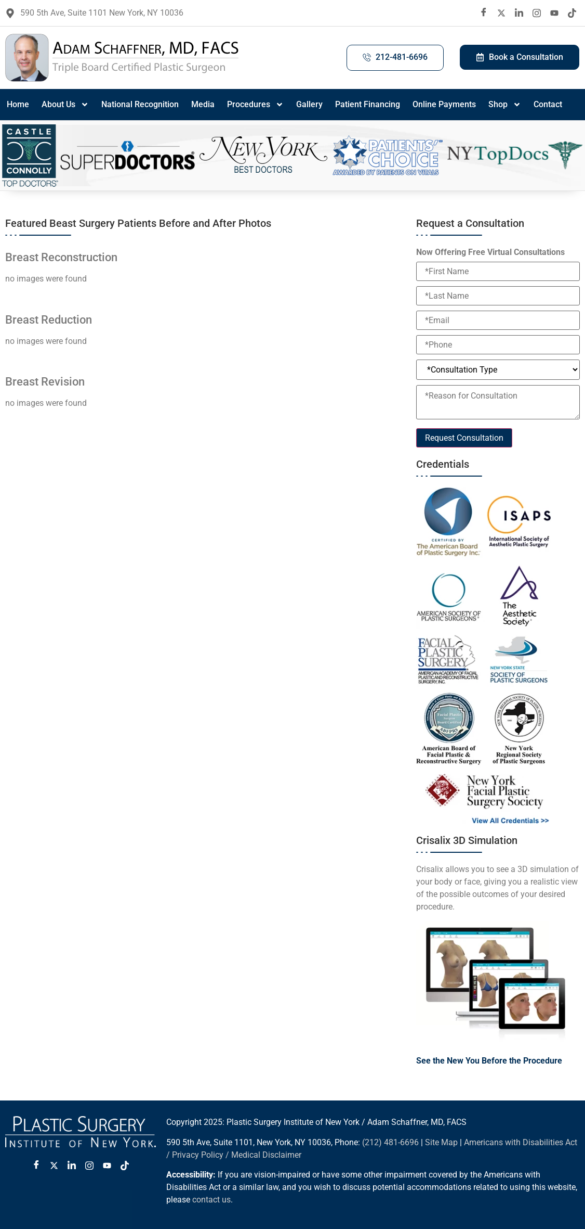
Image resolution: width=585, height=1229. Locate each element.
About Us (65, 104)
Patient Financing (367, 104)
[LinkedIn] (519, 13)
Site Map (441, 1142)
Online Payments (444, 104)
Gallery (309, 104)
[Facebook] (483, 13)
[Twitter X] (54, 1165)
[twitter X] (501, 13)
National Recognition (140, 104)
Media (203, 104)
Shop (504, 104)
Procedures (255, 104)
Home (18, 104)
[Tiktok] (572, 13)
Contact (548, 104)
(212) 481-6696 (390, 1142)
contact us (211, 1200)
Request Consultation (464, 438)
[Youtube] (554, 13)
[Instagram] (536, 13)
